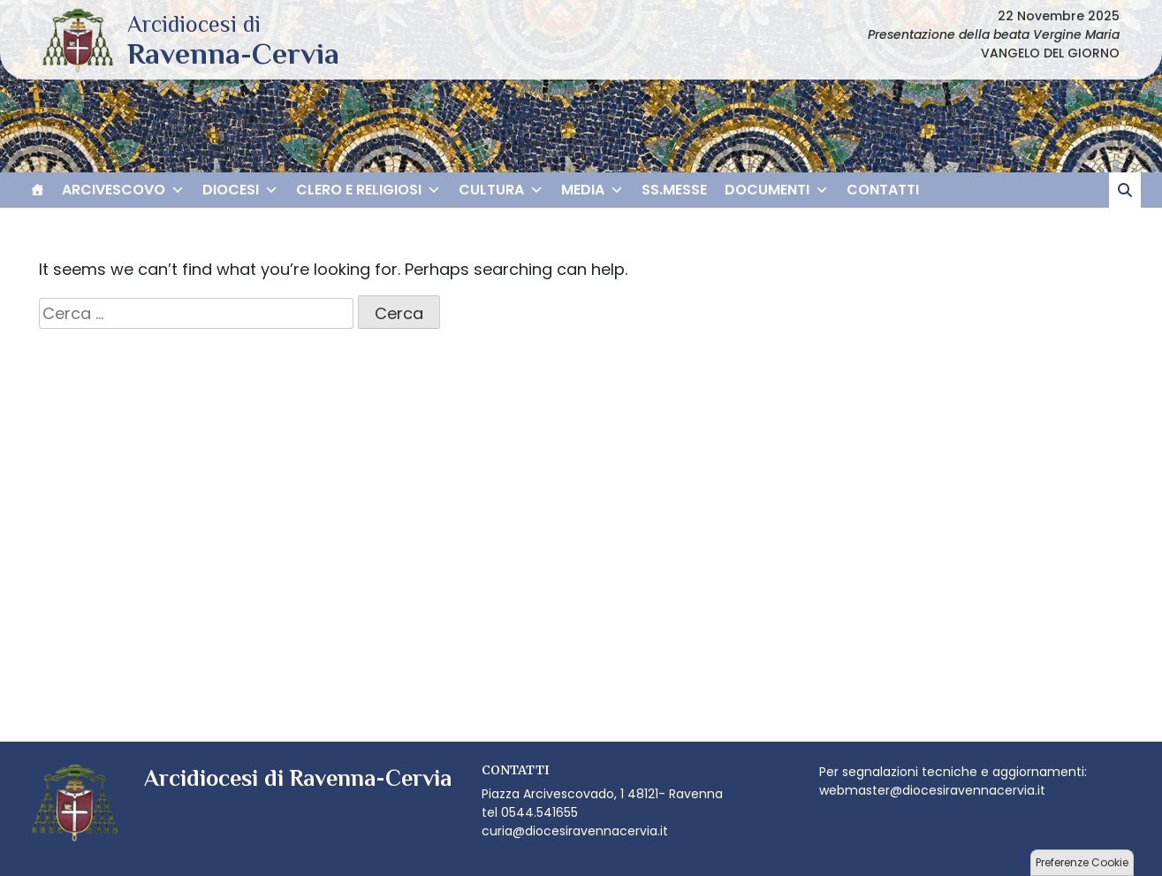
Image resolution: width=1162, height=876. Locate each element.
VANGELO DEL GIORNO (1050, 53)
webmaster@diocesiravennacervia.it (932, 790)
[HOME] (37, 190)
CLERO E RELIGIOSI (368, 190)
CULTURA (501, 190)
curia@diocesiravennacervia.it (575, 831)
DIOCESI (240, 190)
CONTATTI (883, 189)
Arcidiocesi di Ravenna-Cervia (233, 53)
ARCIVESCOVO (123, 190)
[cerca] (1125, 190)
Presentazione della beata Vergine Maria (994, 34)
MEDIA (592, 190)
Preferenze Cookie (1082, 862)
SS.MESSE (674, 189)
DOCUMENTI (777, 190)
